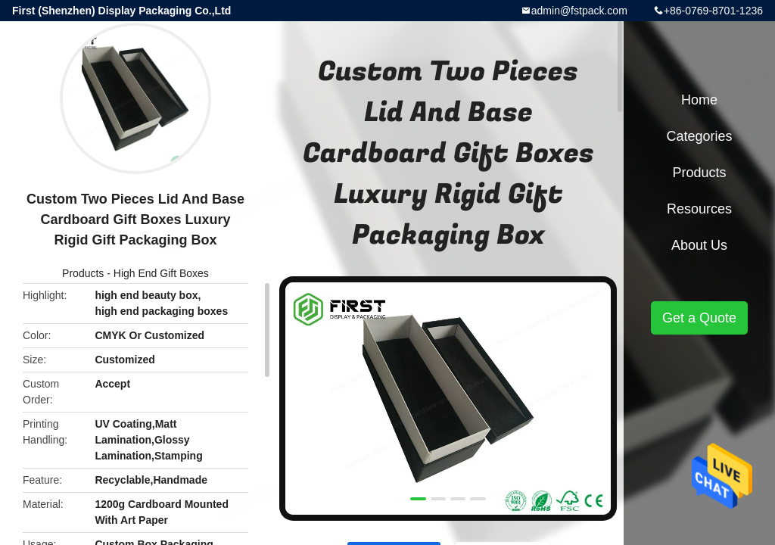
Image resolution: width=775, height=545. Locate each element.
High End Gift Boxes (161, 273)
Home (699, 99)
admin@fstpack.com (579, 11)
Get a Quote (699, 317)
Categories (699, 136)
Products (83, 273)
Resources (699, 208)
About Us (699, 245)
